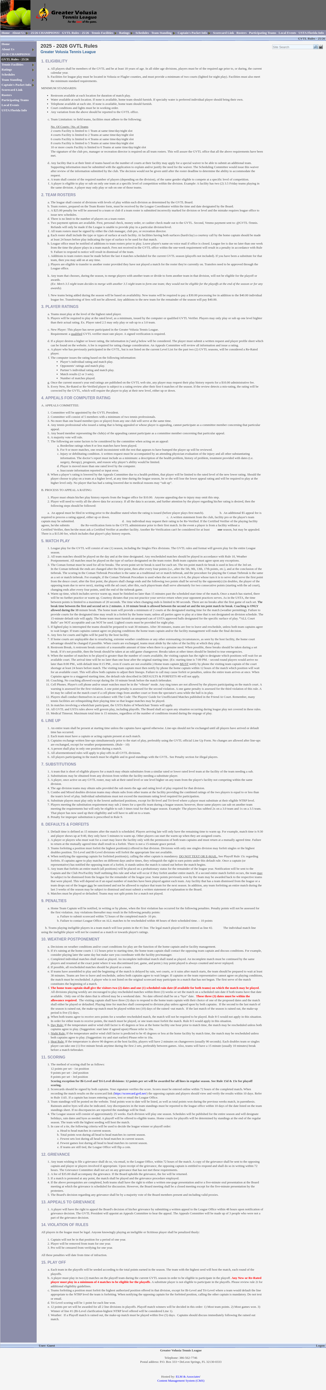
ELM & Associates (188, 1376)
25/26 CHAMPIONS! (45, 33)
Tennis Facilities (102, 33)
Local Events (287, 33)
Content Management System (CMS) (180, 1380)
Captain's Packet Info (192, 33)
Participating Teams (262, 33)
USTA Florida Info (311, 33)
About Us (18, 33)
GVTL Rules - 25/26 (75, 33)
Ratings (124, 33)
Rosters (241, 33)
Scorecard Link (223, 33)
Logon (320, 1345)
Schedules (142, 33)
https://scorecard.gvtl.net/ (130, 1093)
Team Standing (161, 33)
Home (6, 33)
